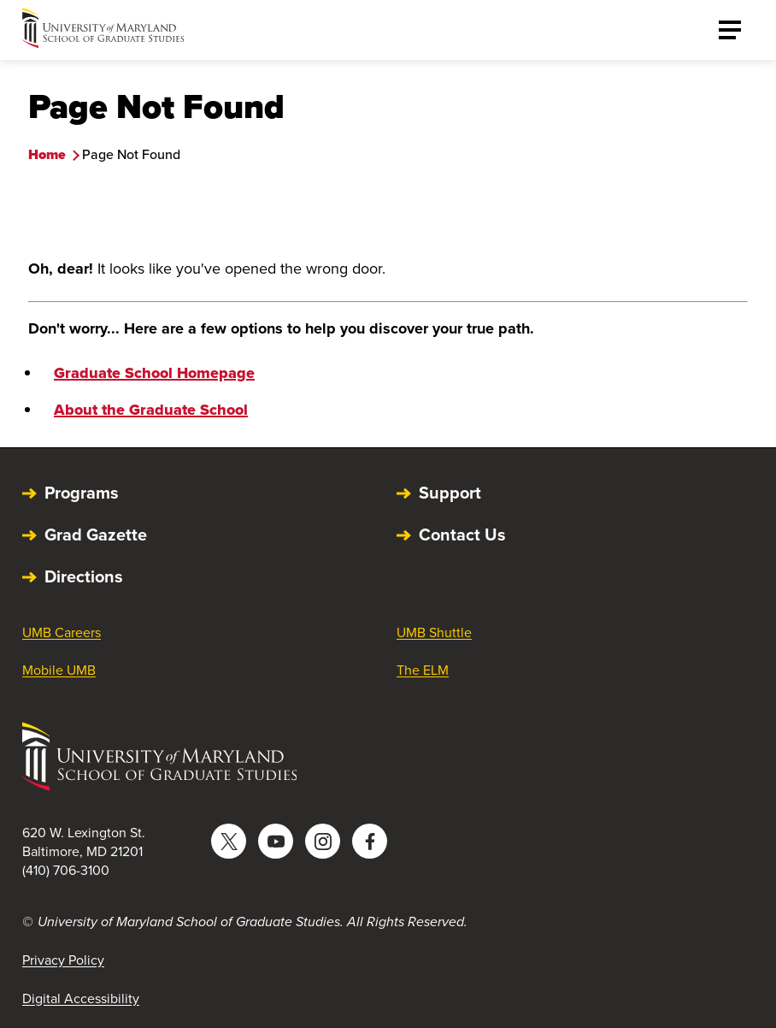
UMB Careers (61, 632)
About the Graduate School (151, 410)
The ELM (423, 670)
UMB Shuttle (434, 632)
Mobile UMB (59, 670)
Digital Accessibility (80, 998)
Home (47, 154)
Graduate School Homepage (154, 373)
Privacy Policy (63, 960)
